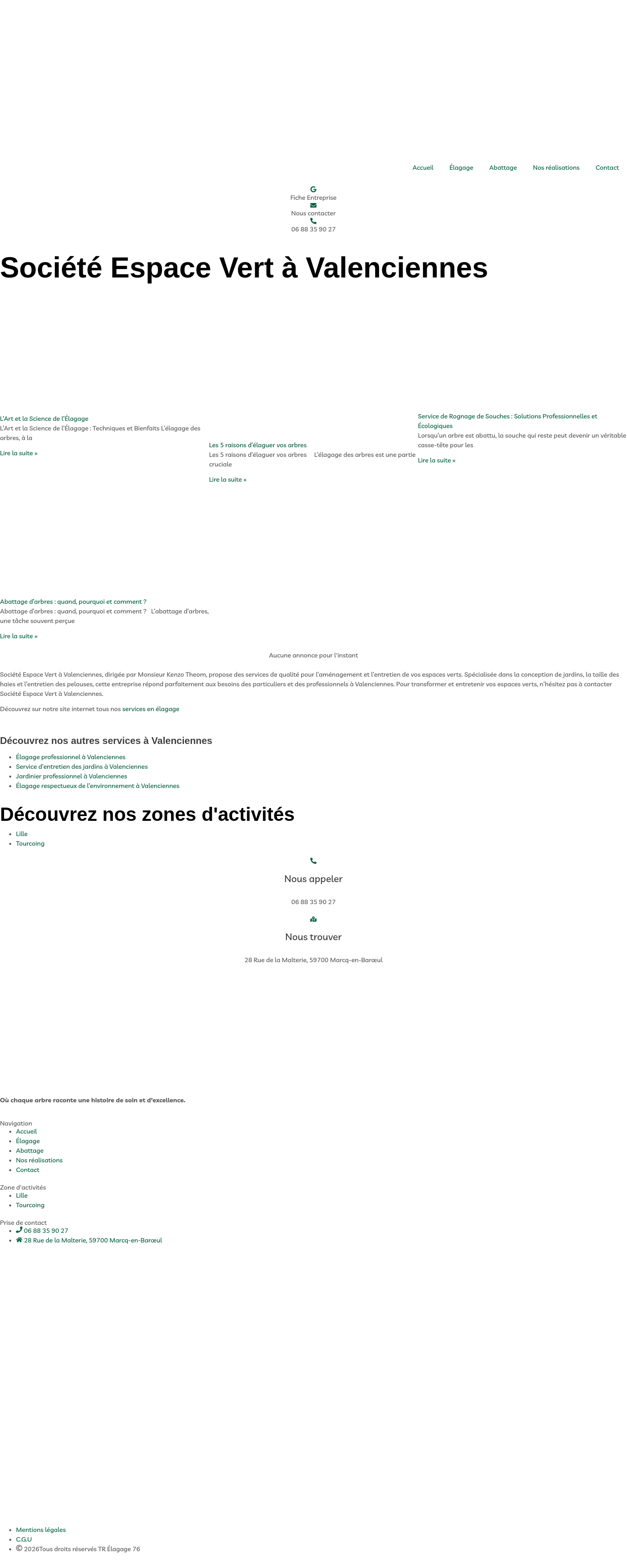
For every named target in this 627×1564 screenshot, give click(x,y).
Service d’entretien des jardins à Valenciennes (82, 767)
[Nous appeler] (313, 861)
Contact (607, 167)
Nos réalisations (556, 167)
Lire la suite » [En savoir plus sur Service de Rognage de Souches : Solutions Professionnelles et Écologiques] (436, 461)
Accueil (423, 167)
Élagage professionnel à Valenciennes (71, 758)
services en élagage (151, 710)
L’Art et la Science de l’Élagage (44, 419)
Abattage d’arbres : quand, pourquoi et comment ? (73, 602)
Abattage (503, 167)
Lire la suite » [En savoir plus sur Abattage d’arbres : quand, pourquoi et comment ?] (19, 636)
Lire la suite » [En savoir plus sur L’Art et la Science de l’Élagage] (19, 454)
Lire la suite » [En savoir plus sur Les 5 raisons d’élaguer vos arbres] (228, 480)
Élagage (461, 167)
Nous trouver (313, 937)
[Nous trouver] (313, 920)
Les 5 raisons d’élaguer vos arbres (258, 445)
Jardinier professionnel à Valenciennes (71, 777)
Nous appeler (313, 879)
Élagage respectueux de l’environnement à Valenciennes (98, 786)
